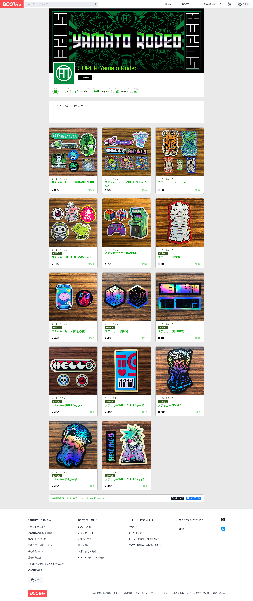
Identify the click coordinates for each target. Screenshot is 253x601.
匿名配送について (37, 539)
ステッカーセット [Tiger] (173, 182)
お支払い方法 (85, 539)
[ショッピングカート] (230, 4)
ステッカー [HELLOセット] (68, 405)
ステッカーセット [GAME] (120, 253)
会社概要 (97, 594)
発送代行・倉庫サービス (40, 545)
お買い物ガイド (86, 533)
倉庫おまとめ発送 (87, 552)
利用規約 (107, 594)
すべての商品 (61, 105)
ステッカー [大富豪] (169, 257)
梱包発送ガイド (36, 552)
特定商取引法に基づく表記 (205, 594)
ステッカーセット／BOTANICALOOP (73, 184)
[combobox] (61, 4)
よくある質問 (135, 533)
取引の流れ (83, 545)
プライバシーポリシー (159, 594)
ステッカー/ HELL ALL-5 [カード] (124, 405)
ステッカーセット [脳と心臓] (68, 331)
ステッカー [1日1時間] (171, 331)
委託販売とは (34, 558)
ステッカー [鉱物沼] (116, 331)
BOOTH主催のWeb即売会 (91, 558)
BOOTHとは (188, 4)
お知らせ (132, 527)
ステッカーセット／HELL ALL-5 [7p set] (126, 184)
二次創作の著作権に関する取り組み (46, 564)
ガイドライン (141, 594)
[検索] (94, 4)
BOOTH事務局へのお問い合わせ (144, 545)
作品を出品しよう (212, 4)
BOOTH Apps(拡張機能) (40, 533)
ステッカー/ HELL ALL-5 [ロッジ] (124, 480)
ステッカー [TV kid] (169, 405)
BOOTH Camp (35, 570)
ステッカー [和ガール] (64, 480)
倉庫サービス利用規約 (123, 594)
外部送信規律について (181, 594)
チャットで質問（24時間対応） (144, 539)
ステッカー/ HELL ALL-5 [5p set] (71, 257)
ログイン (169, 4)
